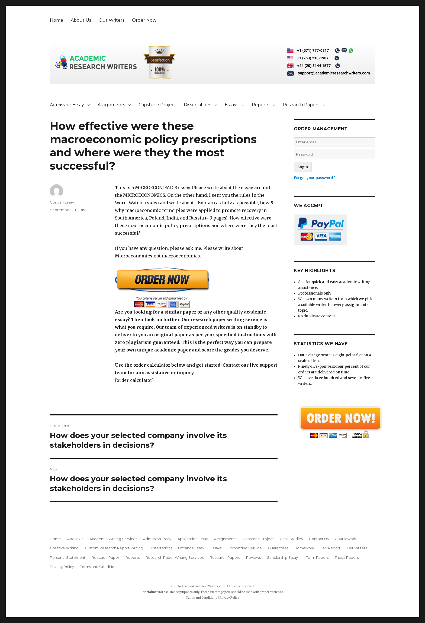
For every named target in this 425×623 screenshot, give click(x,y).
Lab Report (330, 548)
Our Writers (111, 20)
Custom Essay (62, 202)
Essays (231, 104)
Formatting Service (245, 548)
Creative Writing (64, 548)
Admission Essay (67, 104)
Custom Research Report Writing (114, 548)
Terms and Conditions (99, 566)
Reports (260, 104)
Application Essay (193, 539)
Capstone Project (157, 104)
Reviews (253, 557)
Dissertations (197, 104)
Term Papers (317, 557)
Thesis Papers (347, 557)
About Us (81, 20)
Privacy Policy (62, 566)
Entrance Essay (191, 548)
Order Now (144, 20)
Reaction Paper (105, 557)
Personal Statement (67, 557)
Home (56, 20)
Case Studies (291, 539)
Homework (304, 548)
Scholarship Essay (283, 557)
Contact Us (319, 539)
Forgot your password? (314, 178)
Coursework (345, 539)
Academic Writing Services (113, 539)
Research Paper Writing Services (175, 557)
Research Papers (301, 104)
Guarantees (278, 548)
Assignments (111, 104)
